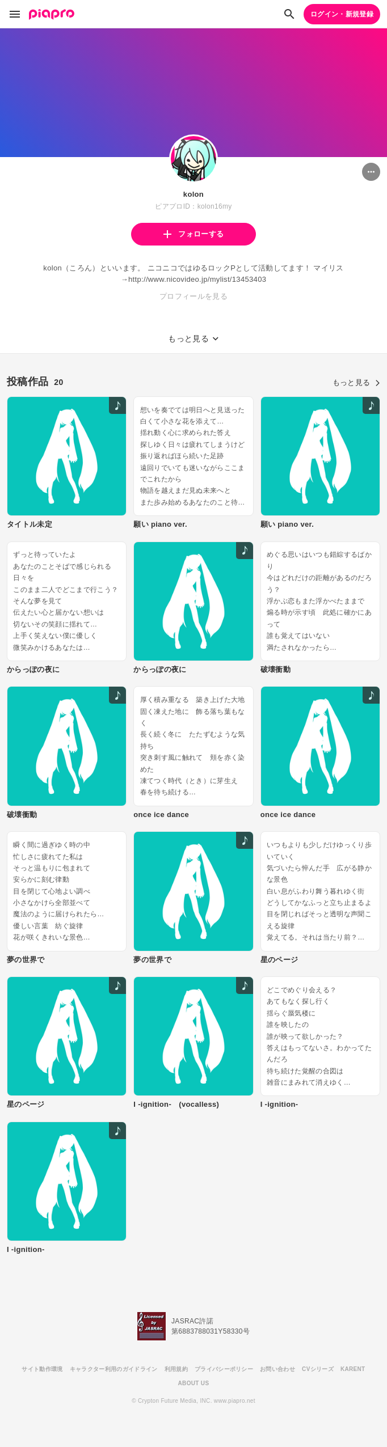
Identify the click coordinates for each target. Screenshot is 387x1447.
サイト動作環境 (42, 1369)
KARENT (352, 1369)
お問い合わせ (277, 1369)
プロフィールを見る (193, 296)
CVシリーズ (318, 1369)
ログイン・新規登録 (341, 14)
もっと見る (356, 382)
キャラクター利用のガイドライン (114, 1369)
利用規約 (176, 1369)
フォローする (193, 234)
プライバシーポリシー (224, 1369)
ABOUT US (193, 1383)
